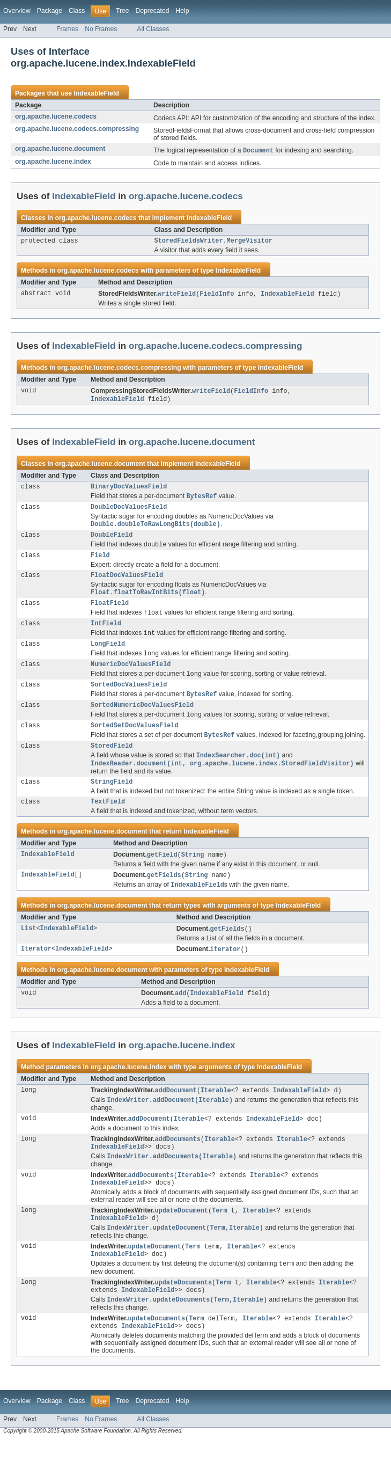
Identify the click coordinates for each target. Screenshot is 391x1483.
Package (49, 10)
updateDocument (181, 1245)
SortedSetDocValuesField (134, 746)
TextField (108, 827)
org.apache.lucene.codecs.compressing (77, 129)
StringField (111, 806)
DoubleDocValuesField (129, 512)
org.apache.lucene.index (53, 162)
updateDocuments (183, 1322)
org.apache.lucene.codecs (56, 116)
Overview (17, 10)
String (192, 881)
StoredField (111, 768)
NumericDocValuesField (131, 680)
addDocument (175, 1120)
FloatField (110, 614)
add (180, 1022)
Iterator (36, 978)
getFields (164, 902)
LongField (108, 658)
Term (219, 1245)
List (28, 957)
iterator (225, 978)
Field (100, 564)
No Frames (101, 29)
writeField (177, 295)
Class (77, 10)
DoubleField (111, 542)
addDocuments (177, 1170)
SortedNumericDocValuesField (142, 724)
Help (182, 10)
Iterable (216, 1120)
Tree (122, 10)
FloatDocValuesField (127, 585)
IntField (106, 636)
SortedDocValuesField (129, 702)
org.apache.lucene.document (60, 148)
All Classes (153, 29)
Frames (67, 29)
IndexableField (96, 93)
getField (162, 881)
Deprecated (152, 10)
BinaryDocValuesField (129, 490)
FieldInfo (217, 295)
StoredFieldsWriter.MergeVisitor (213, 242)
